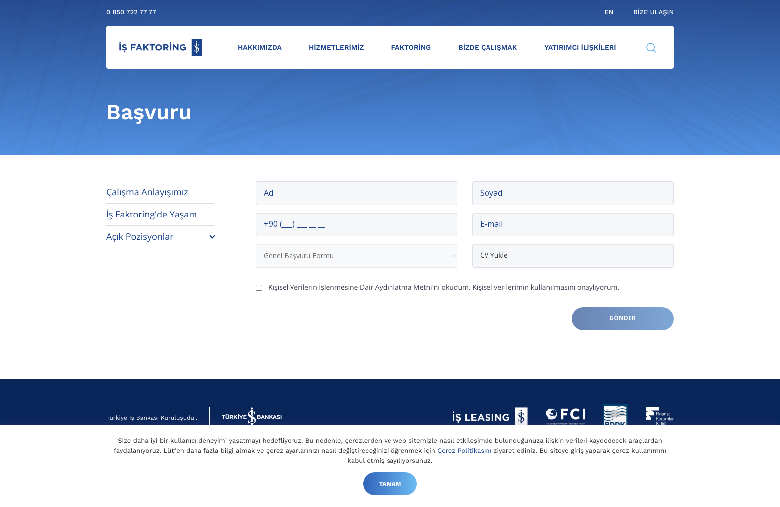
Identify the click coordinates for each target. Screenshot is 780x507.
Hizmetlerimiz (336, 48)
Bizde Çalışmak (487, 48)
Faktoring (411, 48)
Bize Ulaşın (653, 12)
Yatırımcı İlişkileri (580, 48)
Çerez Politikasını (464, 451)
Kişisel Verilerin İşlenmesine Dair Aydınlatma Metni (350, 287)
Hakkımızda (260, 48)
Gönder (622, 318)
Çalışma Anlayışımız (147, 192)
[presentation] (331, 326)
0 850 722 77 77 (131, 12)
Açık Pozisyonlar (140, 237)
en (608, 12)
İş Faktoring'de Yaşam (151, 214)
